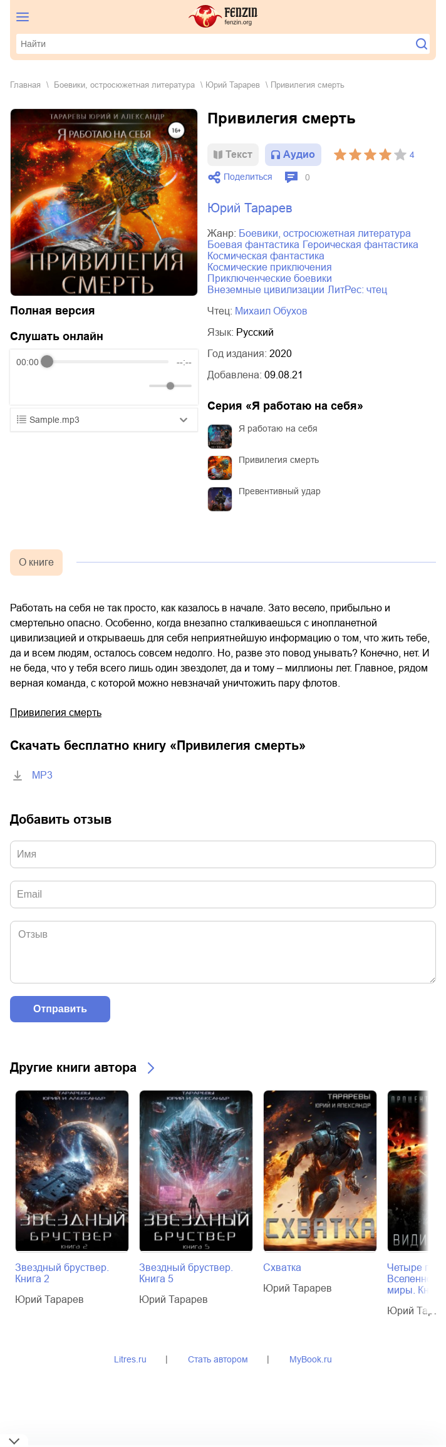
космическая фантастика (265, 256)
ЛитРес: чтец (357, 289)
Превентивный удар (280, 491)
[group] (104, 377)
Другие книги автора (73, 1067)
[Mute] (137, 386)
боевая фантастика (253, 244)
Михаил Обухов (271, 311)
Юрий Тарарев (232, 85)
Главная (25, 85)
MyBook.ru (310, 1359)
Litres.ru (130, 1359)
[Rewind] (29, 386)
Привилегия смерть (279, 460)
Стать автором (218, 1359)
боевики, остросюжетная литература (124, 85)
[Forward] (84, 386)
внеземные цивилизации (265, 289)
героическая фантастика (360, 244)
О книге (36, 562)
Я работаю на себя (278, 428)
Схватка (282, 1267)
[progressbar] (108, 362)
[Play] (56, 385)
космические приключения (269, 267)
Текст (239, 154)
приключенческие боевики (269, 278)
